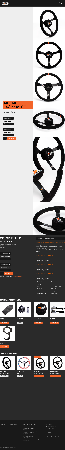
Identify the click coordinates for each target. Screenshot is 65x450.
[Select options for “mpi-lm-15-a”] (4, 376)
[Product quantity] (5, 138)
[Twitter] (55, 436)
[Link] (5, 3)
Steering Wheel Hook (8, 132)
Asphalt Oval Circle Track (17, 276)
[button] (4, 323)
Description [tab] (40, 238)
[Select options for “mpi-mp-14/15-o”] (55, 376)
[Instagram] (51, 436)
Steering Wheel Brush (8, 121)
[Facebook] (47, 436)
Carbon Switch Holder (8, 127)
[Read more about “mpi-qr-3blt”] (20, 323)
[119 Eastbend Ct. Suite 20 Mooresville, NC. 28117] (47, 432)
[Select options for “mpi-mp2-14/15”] (39, 376)
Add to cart (11, 138)
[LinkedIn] (58, 436)
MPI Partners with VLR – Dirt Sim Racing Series (32, 439)
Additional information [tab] (49, 238)
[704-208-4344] (47, 429)
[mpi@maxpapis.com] (47, 426)
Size (5, 115)
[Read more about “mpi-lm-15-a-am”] (20, 376)
